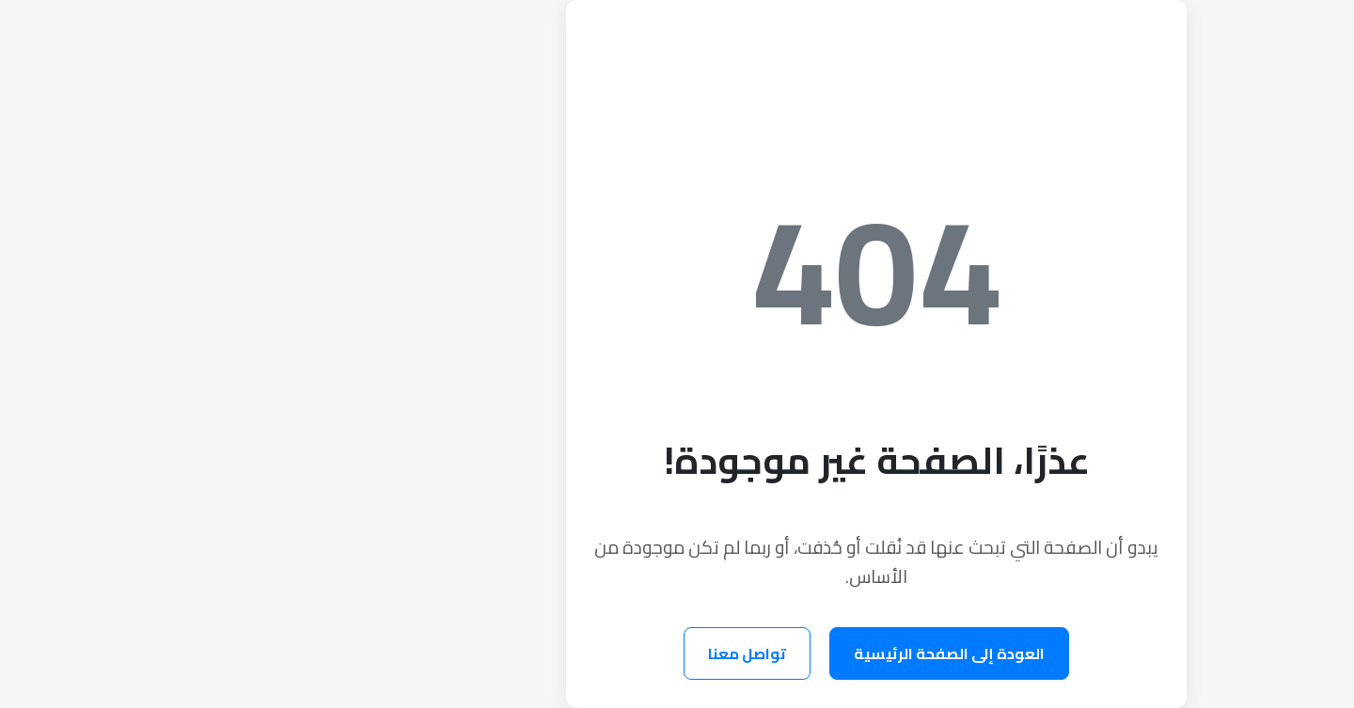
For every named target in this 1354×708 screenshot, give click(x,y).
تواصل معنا (548, 653)
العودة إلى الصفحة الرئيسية (749, 653)
